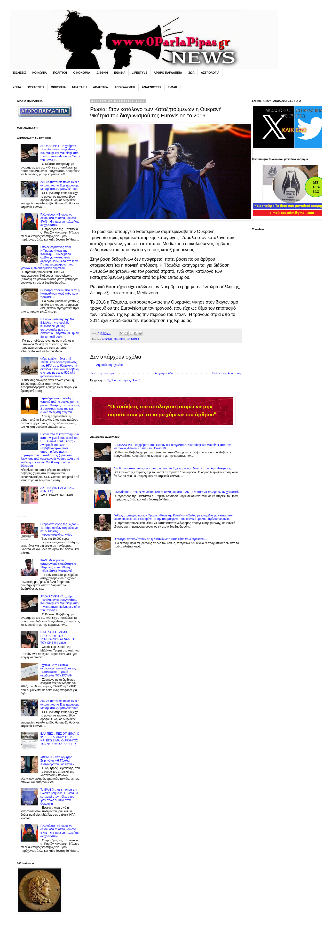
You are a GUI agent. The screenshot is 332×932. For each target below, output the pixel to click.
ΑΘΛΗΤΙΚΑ (100, 87)
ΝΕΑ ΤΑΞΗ (79, 87)
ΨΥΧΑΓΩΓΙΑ (35, 87)
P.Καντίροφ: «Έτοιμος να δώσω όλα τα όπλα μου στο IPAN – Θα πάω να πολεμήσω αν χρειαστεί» (177, 492)
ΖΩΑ (191, 72)
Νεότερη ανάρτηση (103, 373)
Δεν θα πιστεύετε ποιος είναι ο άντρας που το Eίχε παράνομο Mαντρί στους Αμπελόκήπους (172, 468)
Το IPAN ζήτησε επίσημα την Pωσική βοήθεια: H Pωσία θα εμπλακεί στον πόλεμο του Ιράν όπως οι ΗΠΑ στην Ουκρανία (59, 796)
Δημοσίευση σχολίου (109, 365)
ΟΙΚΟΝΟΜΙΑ (81, 72)
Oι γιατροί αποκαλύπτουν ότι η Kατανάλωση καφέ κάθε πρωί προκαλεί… (160, 539)
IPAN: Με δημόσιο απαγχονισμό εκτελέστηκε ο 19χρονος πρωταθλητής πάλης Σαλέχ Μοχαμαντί (58, 565)
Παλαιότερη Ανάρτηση (226, 373)
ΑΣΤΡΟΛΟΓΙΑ (210, 72)
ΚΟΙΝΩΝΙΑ (39, 72)
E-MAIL (173, 87)
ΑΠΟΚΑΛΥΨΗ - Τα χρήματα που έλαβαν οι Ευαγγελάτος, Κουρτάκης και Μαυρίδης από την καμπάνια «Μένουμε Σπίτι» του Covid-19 (60, 153)
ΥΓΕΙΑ (17, 87)
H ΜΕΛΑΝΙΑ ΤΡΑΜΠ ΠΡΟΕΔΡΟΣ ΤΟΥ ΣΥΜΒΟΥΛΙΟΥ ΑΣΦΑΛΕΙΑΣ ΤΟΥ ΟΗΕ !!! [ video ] (58, 637)
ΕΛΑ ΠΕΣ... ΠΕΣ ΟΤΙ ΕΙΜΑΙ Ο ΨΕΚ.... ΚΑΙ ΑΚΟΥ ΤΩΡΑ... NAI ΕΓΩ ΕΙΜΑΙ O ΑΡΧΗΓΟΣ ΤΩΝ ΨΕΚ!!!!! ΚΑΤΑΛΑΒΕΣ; (59, 739)
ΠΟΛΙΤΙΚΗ (60, 72)
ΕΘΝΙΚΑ (120, 72)
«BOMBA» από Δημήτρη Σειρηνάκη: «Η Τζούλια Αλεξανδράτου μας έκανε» (57, 760)
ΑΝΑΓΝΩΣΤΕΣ (151, 87)
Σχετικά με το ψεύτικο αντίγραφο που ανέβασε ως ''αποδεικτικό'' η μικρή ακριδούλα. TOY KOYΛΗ (58, 670)
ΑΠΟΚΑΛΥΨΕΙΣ (124, 87)
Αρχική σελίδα (164, 373)
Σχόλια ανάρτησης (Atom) (123, 380)
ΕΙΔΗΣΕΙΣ (19, 72)
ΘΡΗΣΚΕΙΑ (58, 87)
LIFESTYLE (140, 72)
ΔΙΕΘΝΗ (102, 72)
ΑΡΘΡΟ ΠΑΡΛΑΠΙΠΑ (168, 72)
